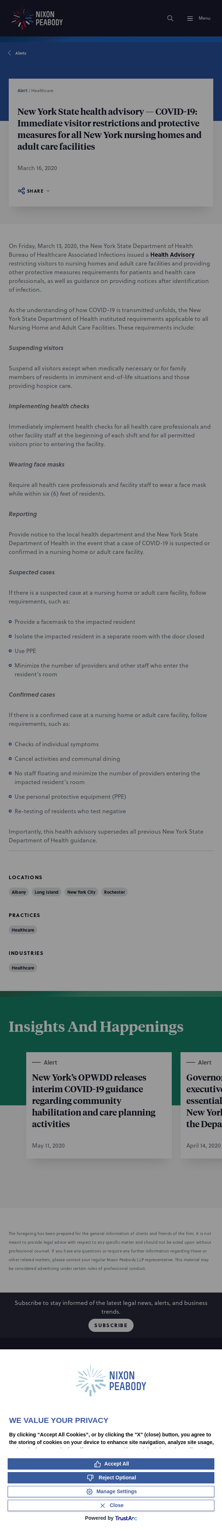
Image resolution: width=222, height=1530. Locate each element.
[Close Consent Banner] (111, 1505)
